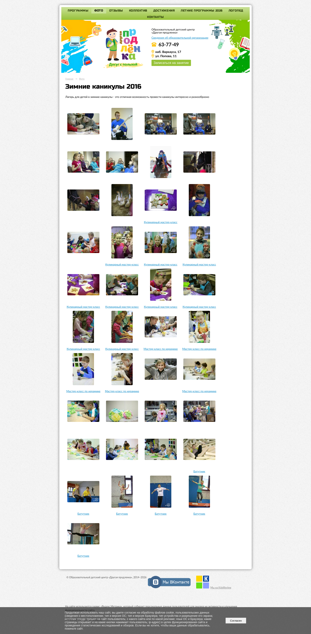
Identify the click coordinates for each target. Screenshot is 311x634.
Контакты (155, 17)
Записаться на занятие (171, 63)
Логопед (236, 10)
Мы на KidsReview (220, 587)
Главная (69, 78)
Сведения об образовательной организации (179, 37)
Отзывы (116, 10)
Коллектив (138, 10)
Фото (98, 10)
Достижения (164, 10)
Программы (78, 10)
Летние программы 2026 (202, 10)
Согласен (236, 620)
